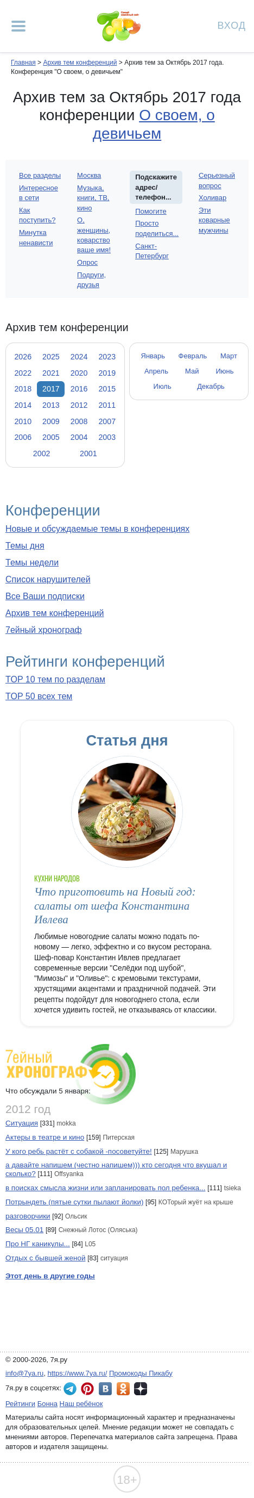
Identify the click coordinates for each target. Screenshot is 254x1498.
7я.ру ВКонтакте (105, 1388)
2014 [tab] (22, 405)
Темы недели (32, 562)
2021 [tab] (51, 373)
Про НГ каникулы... (37, 1244)
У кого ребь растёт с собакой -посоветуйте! (78, 1151)
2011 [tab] (107, 405)
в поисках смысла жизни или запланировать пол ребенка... (105, 1188)
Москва (89, 175)
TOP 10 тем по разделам (55, 679)
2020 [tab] (79, 373)
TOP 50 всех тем (38, 696)
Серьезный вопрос (217, 180)
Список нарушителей (48, 579)
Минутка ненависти (36, 237)
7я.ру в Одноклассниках (123, 1388)
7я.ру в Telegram (70, 1388)
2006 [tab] (22, 437)
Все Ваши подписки (45, 596)
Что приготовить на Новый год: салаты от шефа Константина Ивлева (115, 905)
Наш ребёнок (81, 1404)
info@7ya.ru (24, 1373)
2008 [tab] (79, 421)
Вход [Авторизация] (232, 24)
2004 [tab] (79, 437)
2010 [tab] (22, 421)
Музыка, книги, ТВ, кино (93, 198)
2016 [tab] (79, 388)
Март (228, 356)
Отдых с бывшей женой (45, 1258)
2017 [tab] (51, 388)
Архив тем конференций (54, 613)
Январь (153, 356)
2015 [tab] (107, 388)
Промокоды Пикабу (141, 1373)
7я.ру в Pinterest (87, 1388)
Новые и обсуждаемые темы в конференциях (97, 528)
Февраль (193, 356)
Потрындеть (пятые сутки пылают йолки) (74, 1202)
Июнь (225, 371)
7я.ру (140, 1388)
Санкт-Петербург (152, 251)
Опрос (87, 262)
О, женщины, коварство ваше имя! (94, 234)
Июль (163, 386)
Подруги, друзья (91, 280)
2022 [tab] (22, 373)
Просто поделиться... (157, 228)
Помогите (151, 211)
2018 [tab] (22, 388)
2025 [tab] (51, 356)
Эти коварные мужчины (214, 220)
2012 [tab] (79, 405)
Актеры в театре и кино (44, 1137)
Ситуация (21, 1123)
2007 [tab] (107, 421)
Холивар (212, 198)
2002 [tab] (41, 453)
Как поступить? (37, 215)
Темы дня (25, 545)
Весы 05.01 (24, 1230)
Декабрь (211, 386)
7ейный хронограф (43, 630)
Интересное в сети (38, 193)
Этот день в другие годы (50, 1276)
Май (192, 371)
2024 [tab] (79, 356)
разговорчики (27, 1216)
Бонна (47, 1404)
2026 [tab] (22, 356)
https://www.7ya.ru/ (77, 1373)
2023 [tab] (107, 356)
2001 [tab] (88, 453)
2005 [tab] (51, 437)
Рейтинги (20, 1404)
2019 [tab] (107, 373)
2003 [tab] (107, 437)
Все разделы (40, 175)
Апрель (156, 371)
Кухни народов (57, 878)
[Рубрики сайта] (18, 26)
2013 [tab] (51, 405)
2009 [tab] (51, 421)
